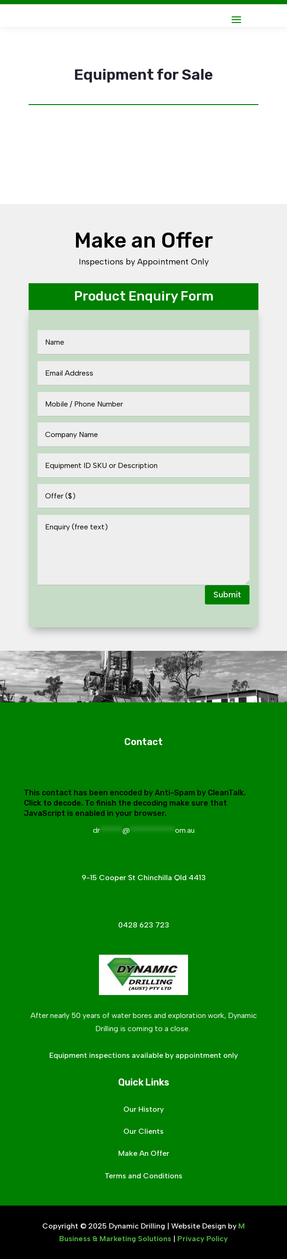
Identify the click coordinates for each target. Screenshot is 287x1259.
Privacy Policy (202, 1238)
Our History (143, 1109)
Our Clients (143, 1131)
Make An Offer (143, 1153)
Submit (227, 594)
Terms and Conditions (143, 1175)
